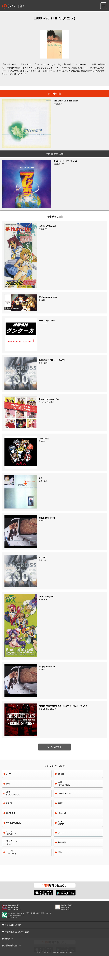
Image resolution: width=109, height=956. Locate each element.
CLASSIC (10, 813)
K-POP (9, 803)
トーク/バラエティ (11, 852)
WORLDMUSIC (61, 822)
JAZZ (60, 803)
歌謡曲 (61, 774)
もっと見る (56, 747)
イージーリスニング (11, 832)
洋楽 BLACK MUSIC (13, 793)
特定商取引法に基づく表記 (17, 932)
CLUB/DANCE (64, 793)
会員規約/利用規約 (13, 925)
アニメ (61, 832)
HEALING (62, 813)
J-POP (9, 774)
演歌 (8, 783)
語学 (60, 852)
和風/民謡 (62, 842)
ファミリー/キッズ (11, 842)
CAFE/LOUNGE (13, 823)
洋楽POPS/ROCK (64, 783)
